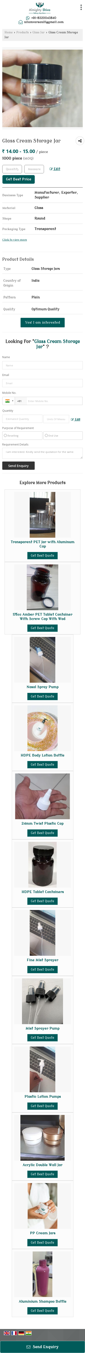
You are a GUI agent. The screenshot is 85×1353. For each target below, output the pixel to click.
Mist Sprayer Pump (42, 1028)
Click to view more (14, 239)
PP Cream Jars (42, 1233)
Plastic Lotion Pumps (42, 1097)
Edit (55, 169)
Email (5, 375)
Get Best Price (18, 179)
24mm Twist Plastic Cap (42, 823)
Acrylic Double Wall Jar (42, 1165)
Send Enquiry (42, 1347)
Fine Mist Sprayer (42, 960)
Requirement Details (15, 444)
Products (22, 32)
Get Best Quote (42, 555)
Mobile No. (9, 393)
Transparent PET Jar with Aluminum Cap (42, 544)
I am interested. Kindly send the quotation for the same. (42, 453)
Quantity (7, 411)
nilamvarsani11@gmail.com (43, 22)
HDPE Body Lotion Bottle (42, 755)
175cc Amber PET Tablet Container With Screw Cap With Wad (42, 616)
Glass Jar (38, 32)
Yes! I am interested (42, 322)
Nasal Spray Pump (42, 687)
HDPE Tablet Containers (43, 892)
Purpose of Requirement (18, 428)
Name (6, 357)
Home (9, 32)
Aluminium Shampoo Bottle (42, 1301)
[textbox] (34, 169)
